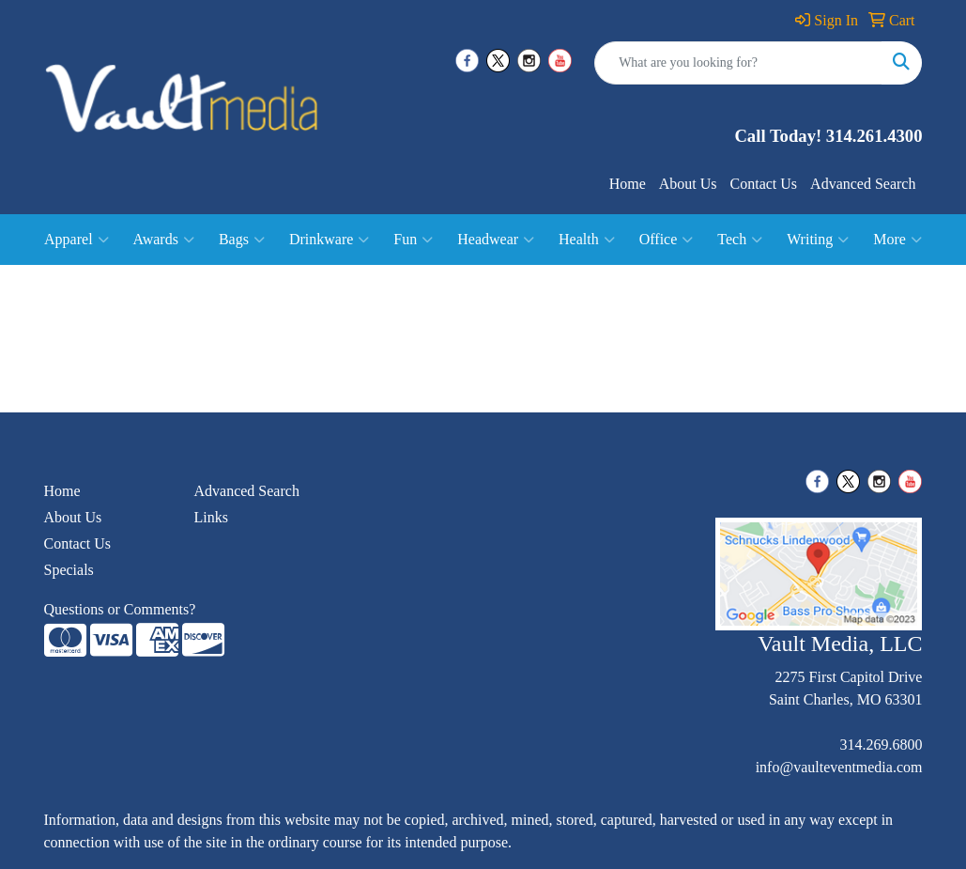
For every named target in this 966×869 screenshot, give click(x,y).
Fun (413, 239)
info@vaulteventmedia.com (839, 767)
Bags (242, 239)
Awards (163, 239)
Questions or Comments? (120, 609)
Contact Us (764, 184)
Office (666, 239)
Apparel (76, 239)
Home (627, 184)
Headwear (495, 239)
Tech (739, 239)
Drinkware (329, 239)
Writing (818, 239)
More (897, 239)
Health (587, 239)
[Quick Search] (738, 63)
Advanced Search (862, 184)
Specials (69, 570)
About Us (688, 184)
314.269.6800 (880, 745)
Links (210, 517)
